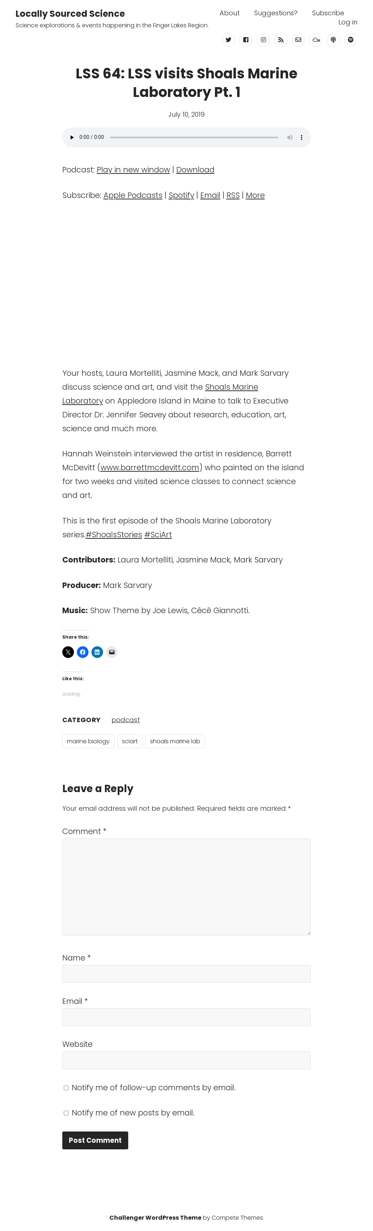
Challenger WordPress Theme (155, 1218)
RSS (233, 195)
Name (76, 958)
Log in (347, 22)
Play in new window (133, 169)
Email (210, 195)
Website (77, 1044)
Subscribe (328, 13)
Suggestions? (276, 13)
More (255, 195)
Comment (84, 831)
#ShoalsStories (114, 534)
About (230, 13)
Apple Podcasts (132, 195)
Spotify (181, 195)
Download (195, 169)
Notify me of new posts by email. (133, 1112)
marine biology (88, 741)
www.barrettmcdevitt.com (150, 467)
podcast (125, 719)
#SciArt (158, 534)
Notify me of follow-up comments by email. (154, 1087)
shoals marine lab (175, 741)
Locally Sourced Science (70, 14)
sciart (130, 741)
